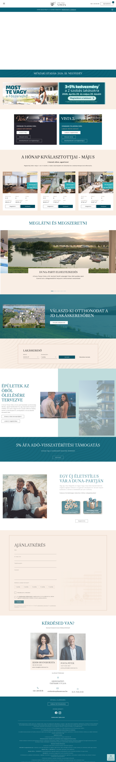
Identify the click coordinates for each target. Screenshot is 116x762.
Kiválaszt (27, 206)
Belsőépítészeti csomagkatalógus (29, 140)
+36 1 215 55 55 (94, 3)
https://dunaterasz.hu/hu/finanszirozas (71, 728)
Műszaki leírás (23, 137)
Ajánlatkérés (108, 3)
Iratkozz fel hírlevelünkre (58, 704)
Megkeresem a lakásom (69, 9)
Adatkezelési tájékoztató (58, 717)
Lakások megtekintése (71, 132)
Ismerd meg (23, 132)
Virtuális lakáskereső (59, 322)
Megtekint (13, 206)
